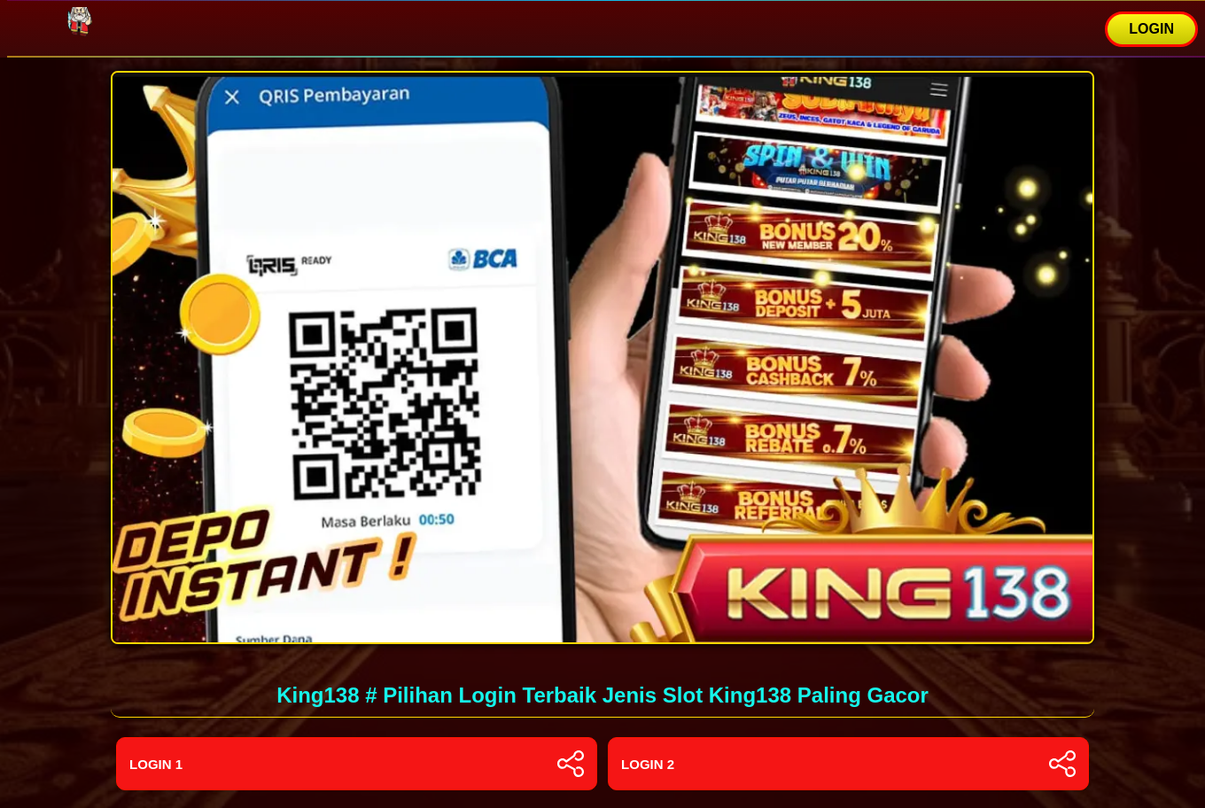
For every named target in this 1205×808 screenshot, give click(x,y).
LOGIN (1151, 28)
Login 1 (356, 763)
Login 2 (848, 763)
